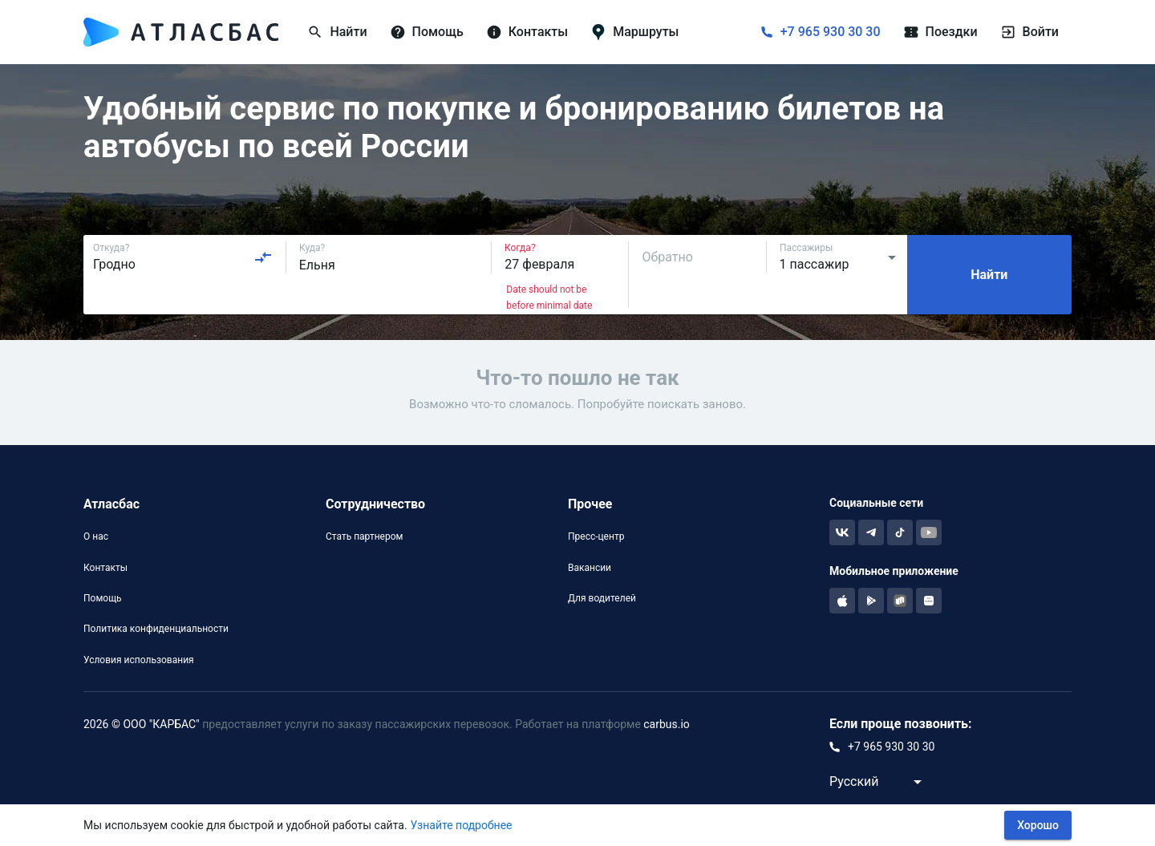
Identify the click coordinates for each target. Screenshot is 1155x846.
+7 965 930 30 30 (830, 31)
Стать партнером (364, 536)
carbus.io (666, 724)
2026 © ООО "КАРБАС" (141, 724)
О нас (95, 536)
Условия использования (138, 660)
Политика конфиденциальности (156, 628)
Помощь (102, 598)
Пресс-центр (596, 536)
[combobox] (182, 257)
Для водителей (602, 598)
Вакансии (589, 567)
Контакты (105, 567)
